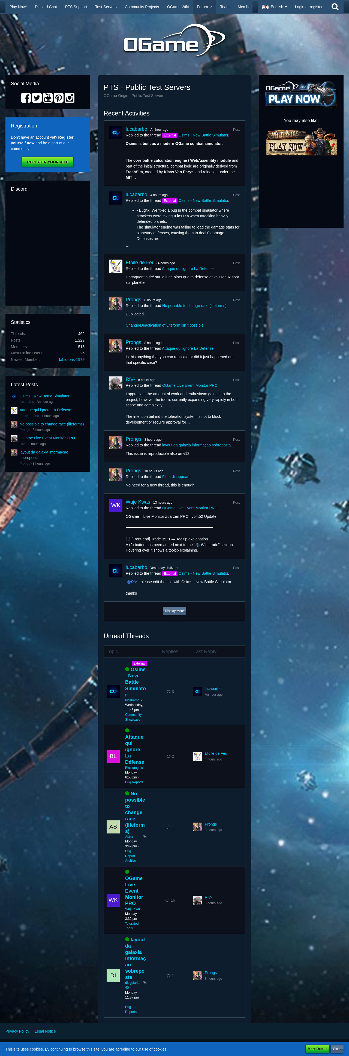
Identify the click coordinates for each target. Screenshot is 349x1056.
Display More (174, 611)
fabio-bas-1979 (72, 359)
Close (337, 1049)
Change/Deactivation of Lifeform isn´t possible (165, 325)
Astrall (129, 837)
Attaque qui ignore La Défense (45, 410)
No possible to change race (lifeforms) (52, 424)
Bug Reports (134, 782)
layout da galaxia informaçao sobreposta (196, 445)
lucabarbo (27, 402)
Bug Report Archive (130, 856)
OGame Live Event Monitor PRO (47, 438)
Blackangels (134, 768)
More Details (317, 1049)
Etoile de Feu (29, 416)
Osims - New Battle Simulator (45, 396)
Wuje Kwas (138, 502)
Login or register (309, 7)
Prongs (25, 430)
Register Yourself (47, 162)
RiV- (23, 444)
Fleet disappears (176, 476)
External (139, 663)
